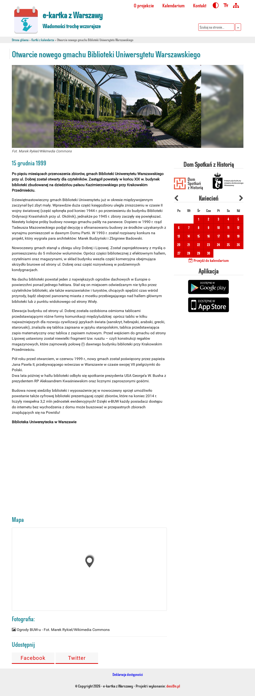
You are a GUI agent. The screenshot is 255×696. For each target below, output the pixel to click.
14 (188, 236)
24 (218, 245)
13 (178, 236)
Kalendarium (173, 5)
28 (188, 253)
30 (208, 253)
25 (228, 245)
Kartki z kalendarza (42, 40)
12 (238, 228)
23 (208, 245)
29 (198, 253)
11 (228, 228)
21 (188, 245)
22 (198, 245)
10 (218, 228)
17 (218, 236)
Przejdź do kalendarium (209, 260)
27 (178, 253)
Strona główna (20, 40)
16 (208, 236)
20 (178, 245)
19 (238, 236)
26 (238, 245)
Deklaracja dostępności (127, 674)
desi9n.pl (173, 685)
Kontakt (199, 5)
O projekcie (144, 5)
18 (228, 236)
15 (198, 236)
